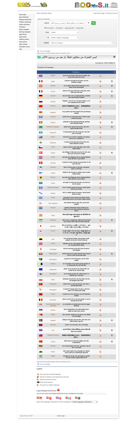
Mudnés (53, 264)
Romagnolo (52, 290)
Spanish (53, 85)
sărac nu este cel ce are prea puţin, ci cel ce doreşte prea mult (76, 299)
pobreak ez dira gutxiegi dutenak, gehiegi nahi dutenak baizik (76, 122)
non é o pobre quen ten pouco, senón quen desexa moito (76, 193)
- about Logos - (60, 416)
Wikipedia (63, 53)
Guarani (53, 207)
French (53, 91)
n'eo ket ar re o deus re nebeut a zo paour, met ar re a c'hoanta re (76, 137)
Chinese (53, 106)
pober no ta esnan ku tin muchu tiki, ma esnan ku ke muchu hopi (76, 269)
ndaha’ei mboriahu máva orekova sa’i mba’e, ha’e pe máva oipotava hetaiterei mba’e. (76, 209)
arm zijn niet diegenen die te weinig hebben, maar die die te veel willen (76, 158)
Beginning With (68, 28)
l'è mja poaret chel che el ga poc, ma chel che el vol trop (76, 132)
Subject (46, 43)
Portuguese (52, 284)
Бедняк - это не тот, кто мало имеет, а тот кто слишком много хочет (76, 101)
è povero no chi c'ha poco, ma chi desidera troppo (76, 294)
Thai (53, 330)
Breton (53, 137)
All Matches (58, 28)
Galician (53, 193)
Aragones (53, 112)
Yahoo (57, 53)
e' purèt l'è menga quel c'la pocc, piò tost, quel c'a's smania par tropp (76, 289)
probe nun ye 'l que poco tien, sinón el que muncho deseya (76, 117)
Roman (53, 294)
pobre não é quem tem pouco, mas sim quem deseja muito (76, 127)
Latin (53, 239)
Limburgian (53, 249)
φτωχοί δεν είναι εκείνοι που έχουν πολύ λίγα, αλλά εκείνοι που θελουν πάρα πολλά (76, 198)
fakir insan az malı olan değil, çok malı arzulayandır (76, 341)
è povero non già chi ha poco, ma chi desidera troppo (76, 81)
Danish (53, 153)
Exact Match (49, 28)
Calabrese (53, 143)
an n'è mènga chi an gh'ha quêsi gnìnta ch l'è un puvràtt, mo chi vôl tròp (76, 264)
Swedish (52, 320)
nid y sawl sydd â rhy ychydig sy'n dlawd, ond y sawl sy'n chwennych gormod (76, 351)
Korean (53, 231)
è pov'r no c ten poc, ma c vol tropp (76, 325)
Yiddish (53, 356)
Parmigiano (53, 274)
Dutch (53, 157)
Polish (53, 279)
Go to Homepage (45, 51)
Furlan (53, 183)
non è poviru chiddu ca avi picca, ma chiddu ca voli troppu (76, 315)
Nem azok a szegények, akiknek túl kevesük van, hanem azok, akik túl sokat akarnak (76, 220)
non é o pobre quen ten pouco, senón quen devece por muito (76, 188)
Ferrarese (53, 167)
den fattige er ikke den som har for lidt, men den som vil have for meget (76, 152)
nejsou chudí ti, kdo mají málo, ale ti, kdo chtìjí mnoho (76, 147)
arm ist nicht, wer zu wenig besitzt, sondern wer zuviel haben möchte (76, 96)
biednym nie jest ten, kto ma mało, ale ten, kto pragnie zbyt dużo (76, 279)
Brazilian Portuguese (53, 127)
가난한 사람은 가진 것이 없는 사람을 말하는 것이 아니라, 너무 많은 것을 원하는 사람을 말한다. (76, 233)
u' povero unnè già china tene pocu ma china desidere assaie (76, 142)
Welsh (53, 352)
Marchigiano (53, 259)
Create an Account (112, 13)
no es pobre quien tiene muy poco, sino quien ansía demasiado (76, 86)
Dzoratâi (53, 163)
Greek (53, 197)
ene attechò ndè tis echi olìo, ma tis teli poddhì (76, 203)
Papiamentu (53, 269)
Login (102, 13)
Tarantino (53, 325)
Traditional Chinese (53, 335)
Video (68, 53)
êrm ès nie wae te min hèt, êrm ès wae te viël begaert (76, 249)
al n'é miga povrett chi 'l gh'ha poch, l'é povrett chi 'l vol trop (76, 274)
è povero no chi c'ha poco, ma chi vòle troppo (76, 259)
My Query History (46, 13)
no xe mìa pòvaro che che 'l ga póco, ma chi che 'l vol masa (76, 346)
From (47, 32)
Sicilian (53, 314)
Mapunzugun (53, 253)
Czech (53, 147)
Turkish (53, 341)
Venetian (53, 346)
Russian (53, 101)
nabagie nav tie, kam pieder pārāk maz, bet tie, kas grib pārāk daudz (76, 244)
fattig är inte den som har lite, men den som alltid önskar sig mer (76, 320)
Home (38, 13)
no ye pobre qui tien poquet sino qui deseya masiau (76, 112)
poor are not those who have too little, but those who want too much (76, 76)
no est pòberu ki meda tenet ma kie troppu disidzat (76, 305)
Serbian (53, 310)
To (48, 37)
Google (47, 53)
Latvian (53, 243)
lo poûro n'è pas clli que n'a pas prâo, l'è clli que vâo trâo (76, 163)
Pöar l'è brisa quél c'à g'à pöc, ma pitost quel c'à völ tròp (76, 168)
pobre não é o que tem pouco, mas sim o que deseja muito (76, 284)
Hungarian (53, 220)
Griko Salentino (53, 203)
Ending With (79, 28)
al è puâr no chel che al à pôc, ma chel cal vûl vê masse (76, 183)
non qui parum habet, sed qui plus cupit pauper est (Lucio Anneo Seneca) (76, 239)
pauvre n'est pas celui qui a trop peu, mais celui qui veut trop (76, 91)
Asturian (53, 116)
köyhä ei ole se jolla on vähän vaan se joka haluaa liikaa (76, 173)
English (53, 75)
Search (46, 23)
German (53, 96)
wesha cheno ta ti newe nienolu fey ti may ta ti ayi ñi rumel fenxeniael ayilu (76, 254)
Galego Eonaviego (53, 187)
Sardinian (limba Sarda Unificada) (53, 305)
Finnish (53, 173)
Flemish (53, 177)
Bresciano (53, 132)
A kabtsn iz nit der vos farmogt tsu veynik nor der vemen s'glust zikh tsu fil (76, 356)
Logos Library (41, 53)
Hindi (52, 215)
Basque (53, 122)
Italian (53, 81)
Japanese (53, 226)
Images (53, 53)
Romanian (53, 300)
